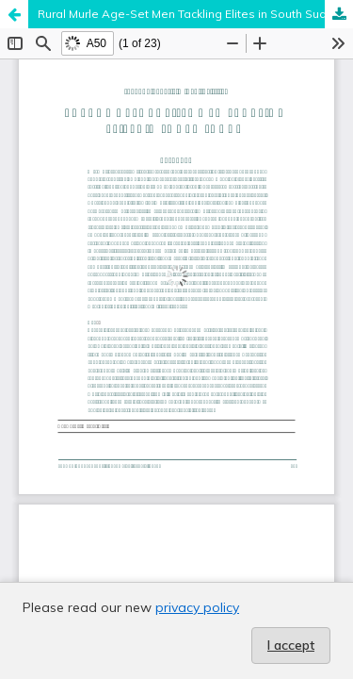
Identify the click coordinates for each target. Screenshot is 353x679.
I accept (290, 645)
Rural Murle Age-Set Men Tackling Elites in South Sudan (189, 14)
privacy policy (197, 607)
